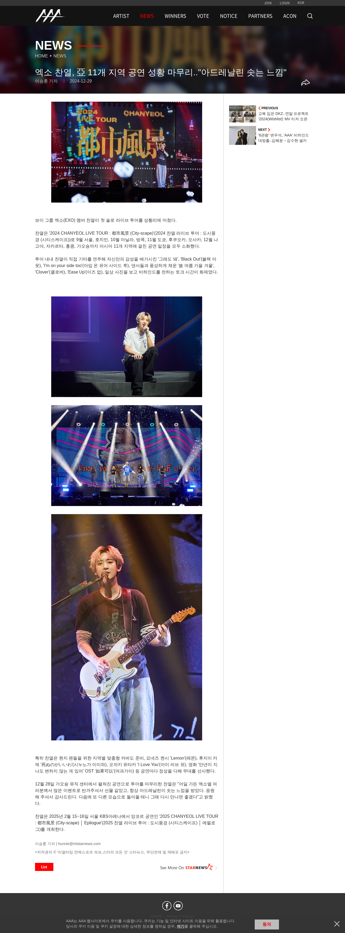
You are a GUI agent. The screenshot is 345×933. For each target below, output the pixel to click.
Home (41, 56)
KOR (301, 2)
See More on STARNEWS (189, 867)
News (59, 56)
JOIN (268, 3)
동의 (267, 924)
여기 (180, 926)
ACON (289, 15)
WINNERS (175, 15)
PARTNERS (260, 15)
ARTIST (121, 15)
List (44, 867)
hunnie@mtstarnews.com (79, 844)
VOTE (203, 15)
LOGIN (285, 3)
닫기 (337, 924)
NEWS (147, 15)
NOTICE (228, 15)
